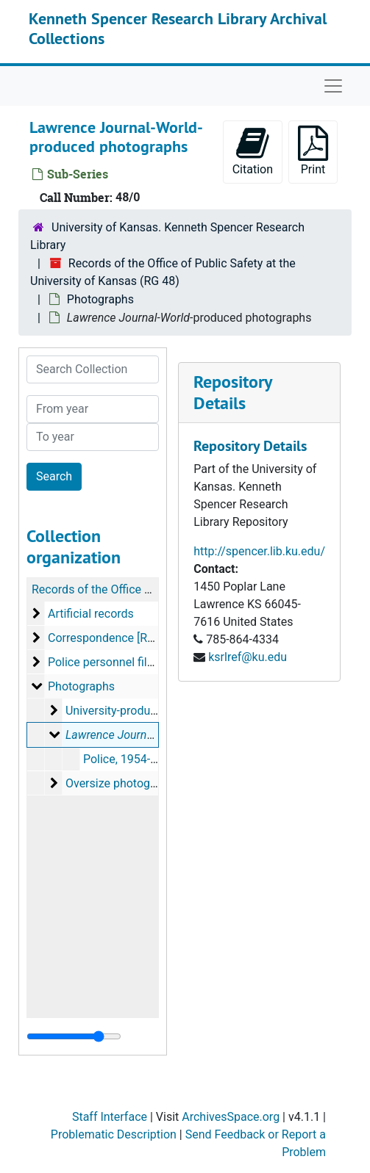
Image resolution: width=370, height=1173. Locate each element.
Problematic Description (114, 1134)
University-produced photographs (151, 711)
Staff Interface (109, 1117)
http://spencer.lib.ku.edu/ (259, 551)
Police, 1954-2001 (130, 759)
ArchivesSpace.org (231, 1117)
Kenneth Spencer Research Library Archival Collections (178, 28)
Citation (252, 151)
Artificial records (91, 614)
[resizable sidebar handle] (73, 1036)
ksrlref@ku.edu (247, 657)
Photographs (100, 299)
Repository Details (232, 392)
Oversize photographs (122, 783)
